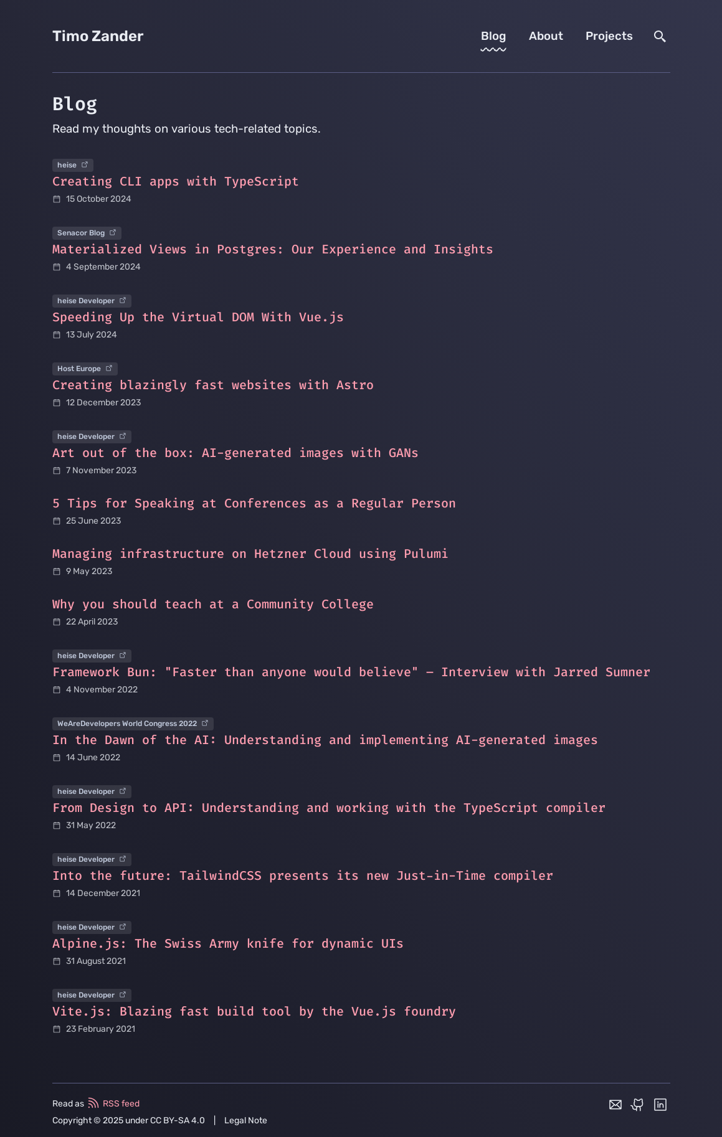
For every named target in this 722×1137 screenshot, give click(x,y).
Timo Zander (97, 36)
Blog (493, 36)
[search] (660, 36)
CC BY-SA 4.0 (177, 1120)
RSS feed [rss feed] (113, 1102)
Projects (609, 36)
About (546, 36)
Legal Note (245, 1120)
